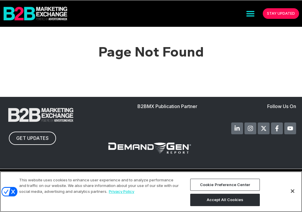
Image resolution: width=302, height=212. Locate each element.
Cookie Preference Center (225, 184)
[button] (250, 13)
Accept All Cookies (225, 199)
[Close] (292, 191)
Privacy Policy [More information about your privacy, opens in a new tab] (121, 191)
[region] (151, 191)
